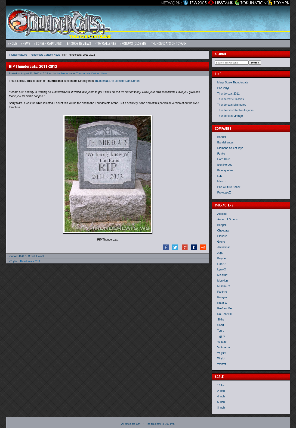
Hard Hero (223, 159)
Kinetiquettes (225, 170)
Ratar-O (222, 302)
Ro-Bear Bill (224, 314)
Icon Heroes (224, 164)
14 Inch (221, 385)
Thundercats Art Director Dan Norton (117, 80)
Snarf (220, 325)
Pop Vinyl (223, 88)
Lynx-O (221, 269)
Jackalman (223, 247)
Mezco (221, 181)
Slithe (220, 319)
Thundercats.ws (18, 54)
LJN (219, 176)
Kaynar (221, 258)
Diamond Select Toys (230, 148)
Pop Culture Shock (228, 187)
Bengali (221, 225)
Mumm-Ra (223, 286)
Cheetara (222, 230)
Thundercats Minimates (231, 104)
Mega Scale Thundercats (232, 82)
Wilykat (221, 353)
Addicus (222, 214)
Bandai (221, 137)
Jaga (220, 252)
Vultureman (224, 347)
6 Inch (221, 402)
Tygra (220, 330)
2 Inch (221, 391)
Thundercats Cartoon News (44, 54)
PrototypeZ (224, 192)
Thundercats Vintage (230, 115)
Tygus (221, 336)
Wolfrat (221, 364)
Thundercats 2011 (30, 261)
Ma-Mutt (222, 275)
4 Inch (221, 396)
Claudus (222, 236)
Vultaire (221, 341)
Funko (221, 153)
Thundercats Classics (230, 99)
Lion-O (221, 264)
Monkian (222, 280)
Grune (221, 241)
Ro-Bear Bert (225, 308)
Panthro (222, 291)
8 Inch (221, 407)
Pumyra (222, 297)
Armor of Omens (227, 219)
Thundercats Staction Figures (235, 110)
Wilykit (221, 358)
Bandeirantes (225, 142)
